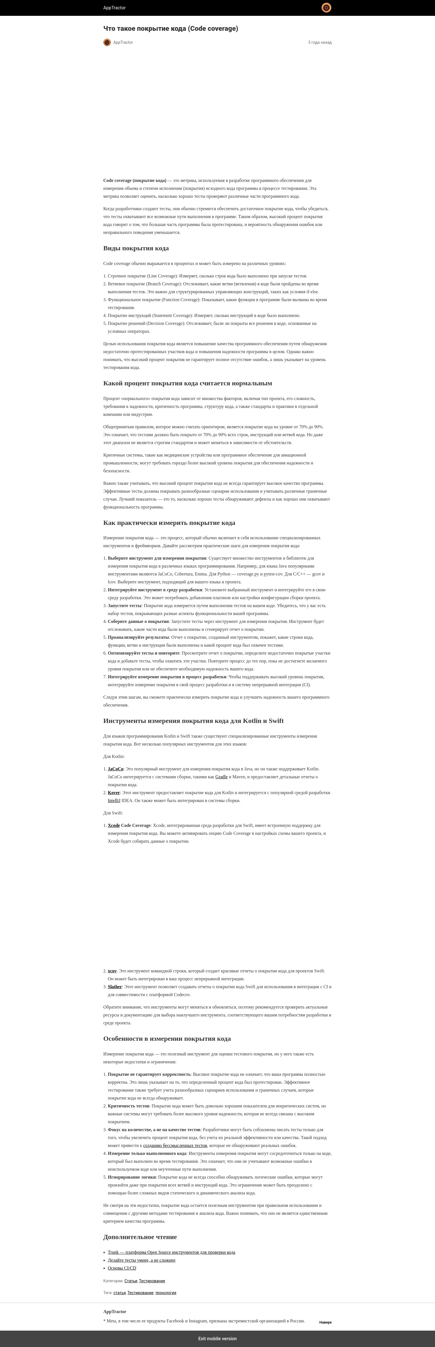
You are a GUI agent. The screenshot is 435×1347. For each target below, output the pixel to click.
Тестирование (152, 1281)
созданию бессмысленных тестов (175, 1145)
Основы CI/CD (122, 1268)
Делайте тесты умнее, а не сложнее (142, 1260)
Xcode (114, 825)
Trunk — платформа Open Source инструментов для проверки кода (171, 1252)
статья (119, 1292)
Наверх (325, 1322)
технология (165, 1292)
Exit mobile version (217, 1338)
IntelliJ (114, 800)
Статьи (130, 1281)
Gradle (221, 776)
